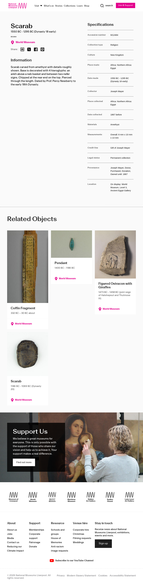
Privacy (61, 576)
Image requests (59, 551)
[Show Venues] (41, 6)
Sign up (103, 543)
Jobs (9, 534)
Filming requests (82, 538)
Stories (58, 6)
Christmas (78, 534)
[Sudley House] (110, 497)
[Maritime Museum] (71, 497)
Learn (80, 6)
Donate (33, 546)
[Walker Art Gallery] (90, 497)
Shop (86, 6)
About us (12, 530)
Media (10, 538)
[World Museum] (32, 497)
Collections (69, 6)
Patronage (34, 542)
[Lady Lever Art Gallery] (129, 497)
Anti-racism (57, 546)
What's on (49, 6)
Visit (36, 6)
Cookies (102, 576)
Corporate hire (81, 530)
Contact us (13, 542)
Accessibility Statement (123, 576)
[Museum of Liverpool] (13, 497)
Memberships (36, 530)
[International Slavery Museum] (52, 497)
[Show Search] (106, 6)
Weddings (78, 542)
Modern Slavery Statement (81, 576)
